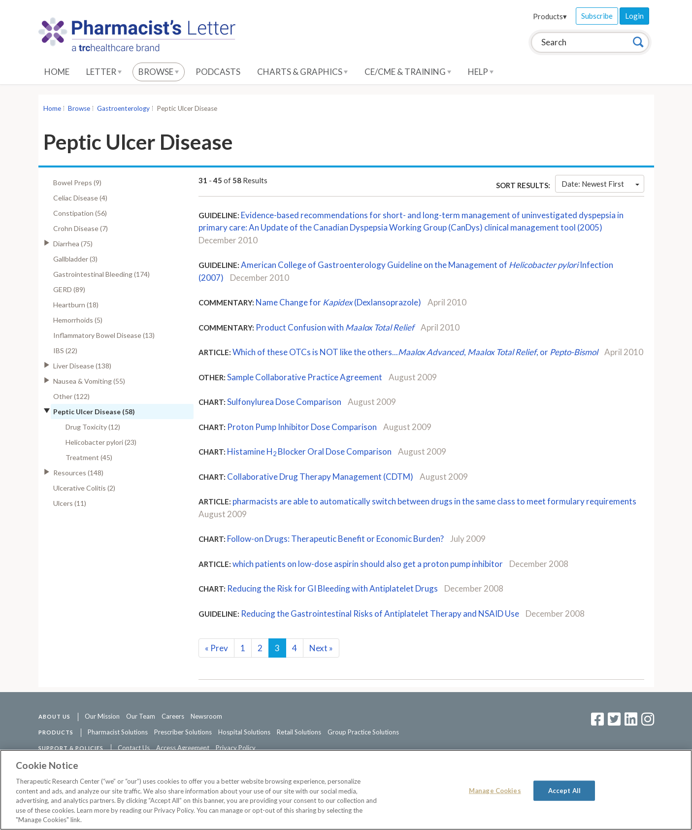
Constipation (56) (80, 213)
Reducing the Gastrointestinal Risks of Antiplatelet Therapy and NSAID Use (380, 613)
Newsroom (206, 716)
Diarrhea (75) (73, 243)
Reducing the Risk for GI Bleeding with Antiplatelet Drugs (332, 588)
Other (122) (71, 396)
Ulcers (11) (69, 503)
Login (634, 15)
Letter (104, 71)
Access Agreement (182, 748)
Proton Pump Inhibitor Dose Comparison (302, 427)
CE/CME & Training (407, 71)
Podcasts (218, 71)
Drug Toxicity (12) (93, 427)
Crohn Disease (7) (80, 228)
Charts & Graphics (302, 71)
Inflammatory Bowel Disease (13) (104, 335)
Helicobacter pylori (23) (101, 442)
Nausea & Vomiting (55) (89, 381)
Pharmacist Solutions (118, 732)
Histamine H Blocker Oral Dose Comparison (309, 451)
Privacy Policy (236, 748)
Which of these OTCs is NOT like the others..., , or (415, 352)
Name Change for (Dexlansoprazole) (338, 302)
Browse (158, 71)
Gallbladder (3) (75, 259)
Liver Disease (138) (82, 366)
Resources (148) (78, 472)
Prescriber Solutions (183, 732)
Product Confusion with (335, 327)
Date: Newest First (600, 183)
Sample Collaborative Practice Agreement (304, 377)
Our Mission (102, 716)
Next (321, 648)
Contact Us (134, 748)
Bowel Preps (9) (77, 182)
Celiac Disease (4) (80, 198)
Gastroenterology (123, 108)
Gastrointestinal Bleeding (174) (101, 274)
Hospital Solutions (244, 732)
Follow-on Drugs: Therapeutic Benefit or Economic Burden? (335, 538)
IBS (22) (65, 350)
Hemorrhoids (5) (77, 320)
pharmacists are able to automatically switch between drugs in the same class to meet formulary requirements (434, 501)
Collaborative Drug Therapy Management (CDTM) (320, 476)
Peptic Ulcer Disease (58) (94, 411)
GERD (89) (69, 289)
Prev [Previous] (216, 648)
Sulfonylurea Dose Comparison (284, 402)
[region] (346, 790)
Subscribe (597, 15)
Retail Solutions (299, 732)
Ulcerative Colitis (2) (84, 488)
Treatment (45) (89, 457)
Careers (173, 716)
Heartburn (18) (76, 304)
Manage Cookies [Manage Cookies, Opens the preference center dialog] (495, 790)
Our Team (140, 716)
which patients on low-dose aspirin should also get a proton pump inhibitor (367, 564)
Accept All (564, 790)
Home (56, 71)
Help (481, 71)
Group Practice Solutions (363, 732)
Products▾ (550, 16)
